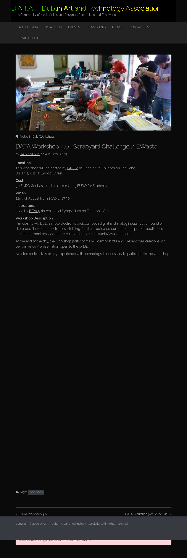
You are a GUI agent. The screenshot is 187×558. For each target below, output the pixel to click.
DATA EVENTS (30, 154)
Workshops (96, 27)
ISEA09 (34, 211)
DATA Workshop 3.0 (31, 514)
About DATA (28, 27)
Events (74, 27)
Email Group (29, 38)
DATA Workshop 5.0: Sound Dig (148, 514)
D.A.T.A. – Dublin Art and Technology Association (86, 8)
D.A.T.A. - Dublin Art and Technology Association (70, 523)
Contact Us (139, 27)
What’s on (53, 27)
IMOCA (72, 168)
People (117, 27)
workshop (36, 492)
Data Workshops (43, 136)
